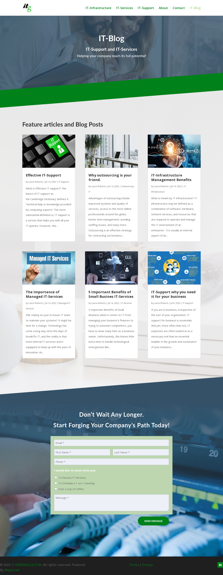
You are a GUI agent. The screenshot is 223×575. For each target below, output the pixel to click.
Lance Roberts (36, 181)
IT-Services (124, 8)
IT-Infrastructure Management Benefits (171, 177)
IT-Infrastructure (98, 8)
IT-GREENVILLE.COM (26, 565)
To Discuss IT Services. (72, 477)
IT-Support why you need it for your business (173, 294)
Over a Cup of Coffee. (71, 489)
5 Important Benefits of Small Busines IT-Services (111, 294)
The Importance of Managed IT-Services (44, 294)
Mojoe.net (12, 570)
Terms (134, 565)
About (163, 8)
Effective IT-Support (43, 175)
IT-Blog (195, 8)
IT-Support (146, 8)
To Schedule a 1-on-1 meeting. (76, 483)
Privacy (147, 565)
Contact (179, 8)
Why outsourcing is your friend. (110, 177)
